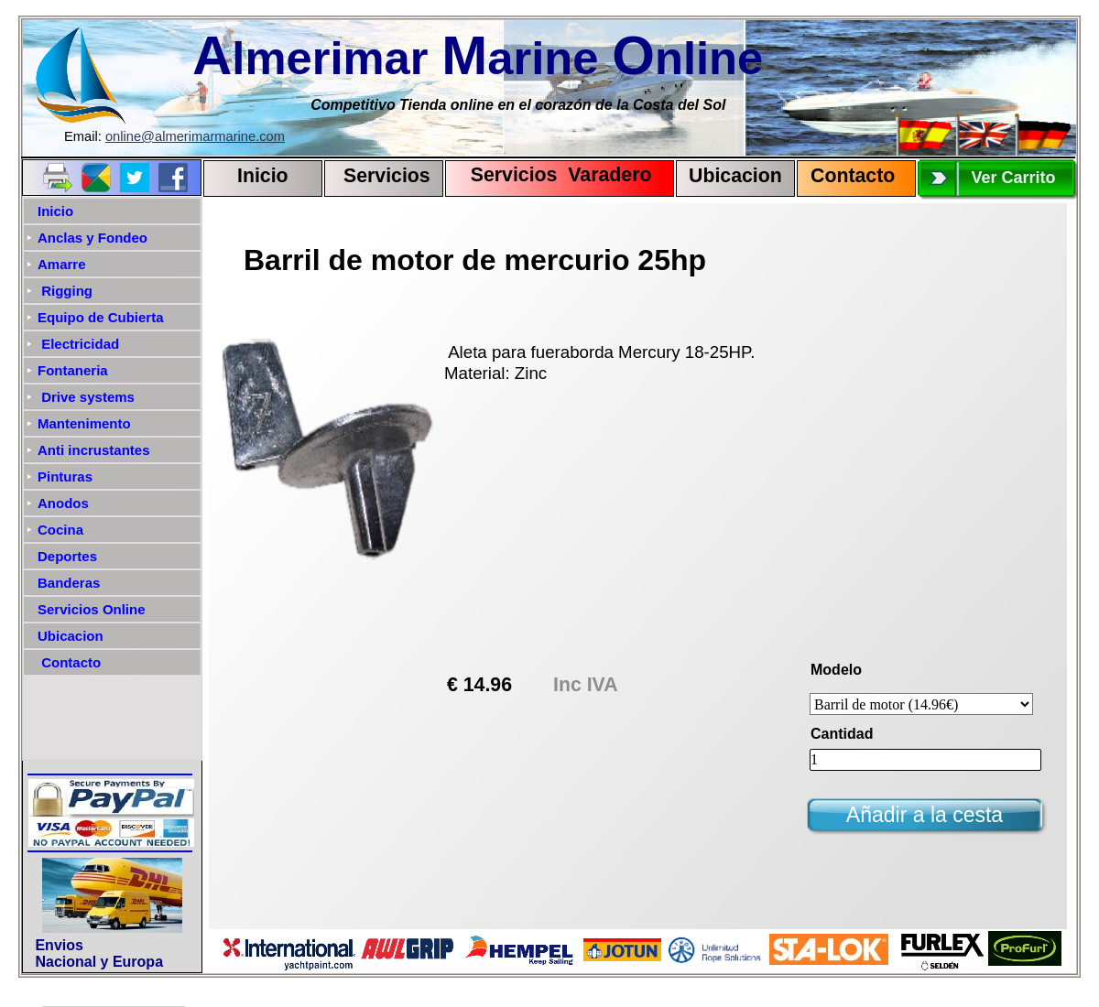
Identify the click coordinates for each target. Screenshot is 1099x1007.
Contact (847, 176)
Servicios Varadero (552, 175)
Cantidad (842, 734)
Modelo (836, 669)
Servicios (386, 176)
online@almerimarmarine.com (195, 136)
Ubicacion (735, 176)
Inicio (262, 176)
